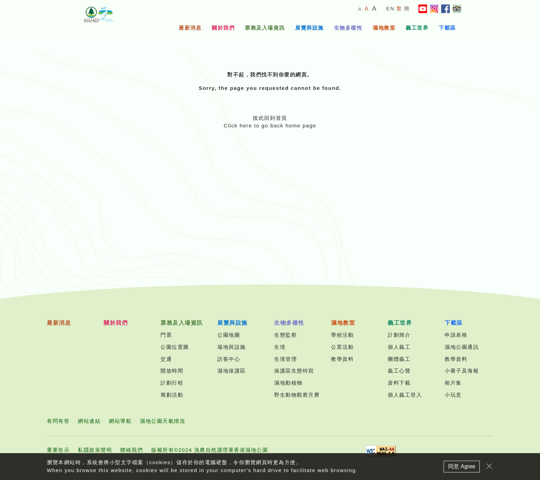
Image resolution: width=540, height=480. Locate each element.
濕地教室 (384, 28)
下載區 (447, 28)
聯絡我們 (131, 450)
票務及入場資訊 (265, 28)
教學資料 (342, 359)
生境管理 (285, 359)
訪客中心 (228, 359)
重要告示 (58, 450)
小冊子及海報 (462, 371)
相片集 (453, 383)
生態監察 (285, 335)
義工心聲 (399, 371)
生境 (279, 347)
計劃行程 (171, 383)
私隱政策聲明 (95, 450)
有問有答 (58, 421)
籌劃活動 (171, 395)
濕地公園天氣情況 (162, 421)
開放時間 (171, 371)
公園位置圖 (174, 347)
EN (390, 8)
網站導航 (120, 421)
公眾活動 (342, 347)
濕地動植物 (288, 383)
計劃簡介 (399, 335)
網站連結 (89, 421)
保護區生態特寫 (294, 371)
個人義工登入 (405, 395)
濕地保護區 (231, 371)
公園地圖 (228, 335)
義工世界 (417, 28)
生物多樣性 (348, 28)
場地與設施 (231, 347)
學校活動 (342, 335)
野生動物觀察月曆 (297, 395)
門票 (166, 335)
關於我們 (223, 28)
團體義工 (399, 359)
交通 (166, 359)
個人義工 (399, 347)
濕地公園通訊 (462, 347)
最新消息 (190, 28)
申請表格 (456, 335)
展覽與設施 (309, 28)
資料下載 (399, 383)
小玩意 (453, 395)
